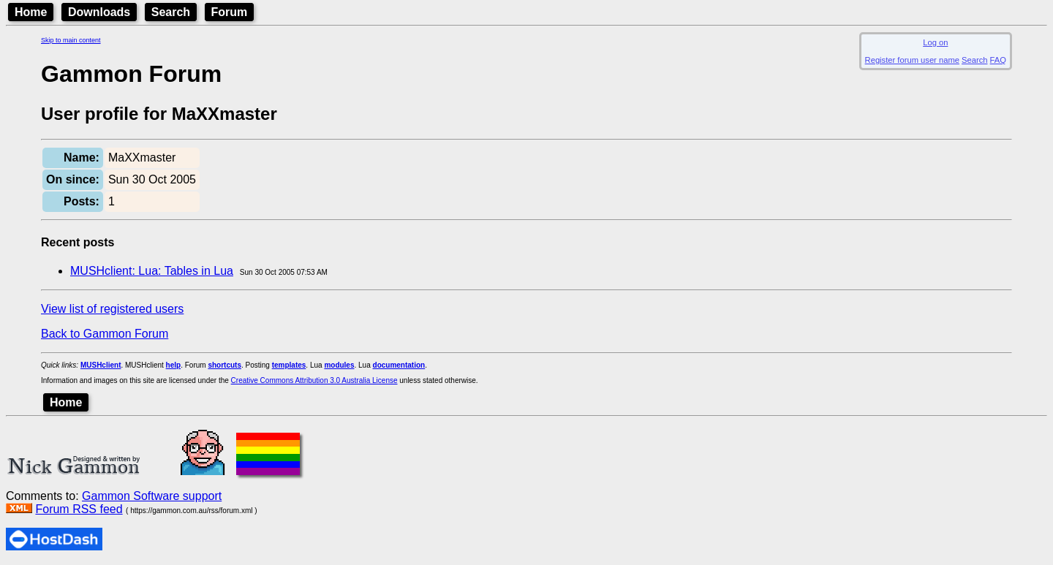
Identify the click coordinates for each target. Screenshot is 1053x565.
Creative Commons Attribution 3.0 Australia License (314, 380)
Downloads (99, 12)
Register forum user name (912, 60)
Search (170, 12)
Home (31, 12)
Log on (935, 42)
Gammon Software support (152, 496)
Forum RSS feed (78, 509)
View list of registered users (112, 309)
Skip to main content (71, 40)
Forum (229, 12)
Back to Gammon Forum (104, 333)
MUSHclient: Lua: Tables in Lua (151, 271)
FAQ (998, 60)
